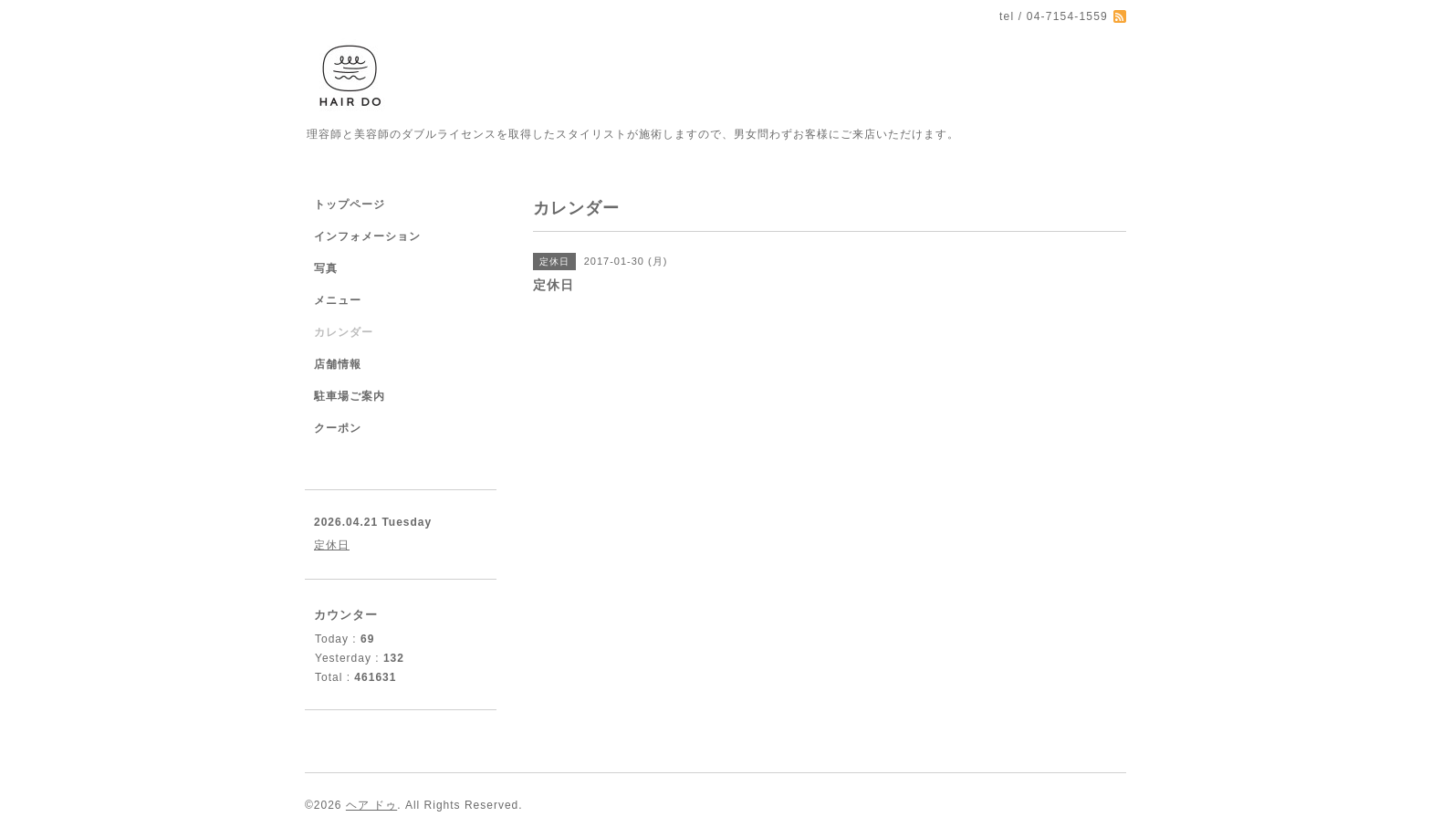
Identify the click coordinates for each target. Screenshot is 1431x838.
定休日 (332, 545)
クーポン (337, 428)
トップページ (349, 204)
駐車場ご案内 (349, 396)
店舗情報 (337, 364)
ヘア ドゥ (371, 805)
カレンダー (343, 332)
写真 (326, 268)
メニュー (337, 300)
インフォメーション (367, 236)
